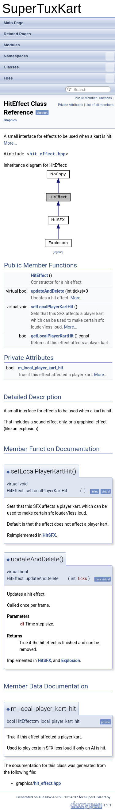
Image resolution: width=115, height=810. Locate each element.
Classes (59, 67)
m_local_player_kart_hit (40, 367)
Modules (12, 45)
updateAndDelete (47, 291)
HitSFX (49, 535)
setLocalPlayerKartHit (52, 306)
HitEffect (39, 275)
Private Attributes (70, 105)
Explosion (70, 660)
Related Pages (17, 34)
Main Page (13, 23)
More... (10, 143)
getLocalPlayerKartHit (52, 335)
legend (58, 252)
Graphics (10, 120)
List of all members (99, 105)
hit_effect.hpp (47, 154)
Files (59, 78)
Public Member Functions (93, 98)
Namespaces (59, 56)
